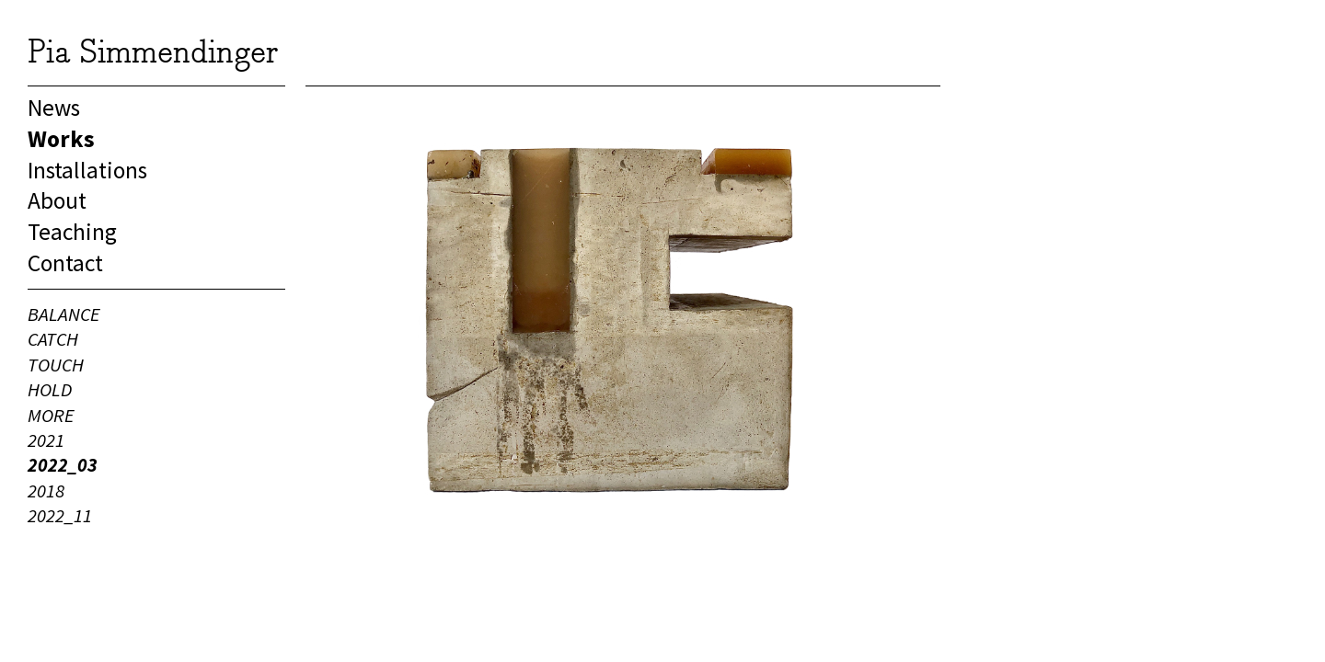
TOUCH (56, 365)
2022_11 (60, 516)
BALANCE (63, 314)
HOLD (50, 390)
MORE (51, 416)
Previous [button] (397, 310)
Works (61, 139)
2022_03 (63, 465)
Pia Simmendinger (153, 51)
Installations (87, 170)
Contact (65, 263)
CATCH (53, 339)
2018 (46, 491)
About (57, 200)
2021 (46, 440)
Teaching (72, 231)
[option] (622, 310)
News (54, 107)
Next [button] (848, 310)
